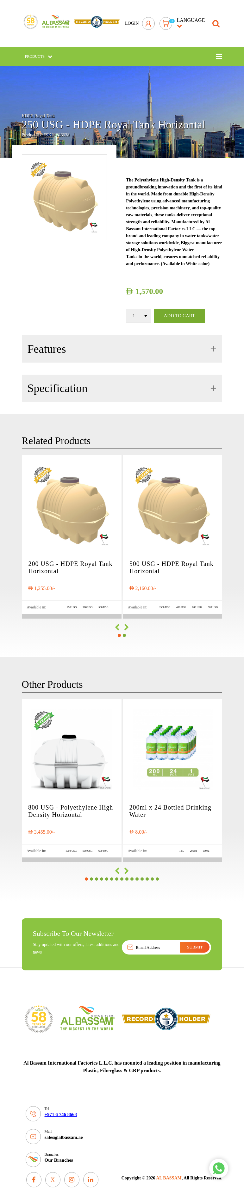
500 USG (103, 605)
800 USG (212, 605)
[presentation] (117, 625)
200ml (192, 848)
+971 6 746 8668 (61, 1112)
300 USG (86, 605)
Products (39, 52)
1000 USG (69, 848)
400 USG (179, 605)
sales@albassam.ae (64, 1135)
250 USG (70, 605)
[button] (119, 633)
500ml (206, 848)
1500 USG (162, 605)
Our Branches (59, 1158)
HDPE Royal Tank (38, 112)
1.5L (180, 848)
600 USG (196, 605)
